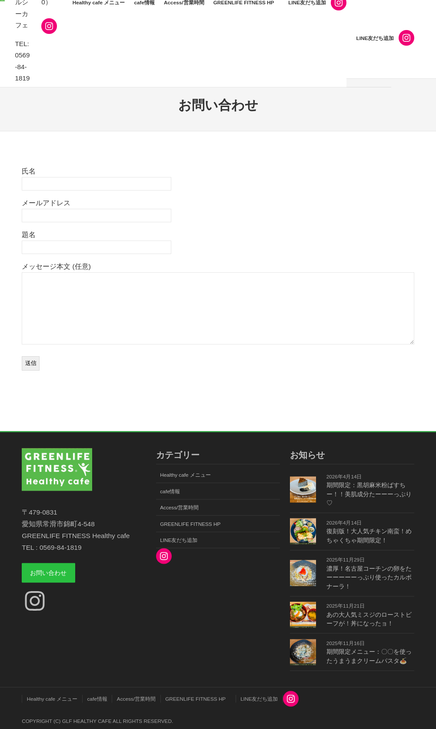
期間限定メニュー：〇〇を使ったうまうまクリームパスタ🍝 (369, 656)
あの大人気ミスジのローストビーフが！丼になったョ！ (369, 618)
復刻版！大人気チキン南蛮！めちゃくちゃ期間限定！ (369, 535)
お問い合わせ (52, 573)
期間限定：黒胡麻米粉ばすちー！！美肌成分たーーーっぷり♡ (369, 494)
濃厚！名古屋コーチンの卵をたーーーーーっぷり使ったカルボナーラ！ (369, 577)
